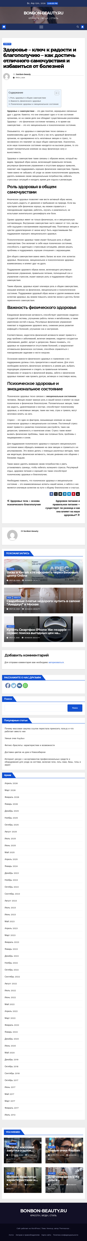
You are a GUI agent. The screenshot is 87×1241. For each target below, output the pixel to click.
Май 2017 (9, 1094)
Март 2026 (10, 790)
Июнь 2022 (10, 997)
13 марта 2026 (58, 1185)
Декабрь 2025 (12, 811)
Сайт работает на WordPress (29, 1228)
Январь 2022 (11, 1032)
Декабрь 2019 (11, 1059)
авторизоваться (56, 662)
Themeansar (64, 1228)
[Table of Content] (57, 93)
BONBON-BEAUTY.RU (43, 13)
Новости (7, 44)
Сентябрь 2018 (12, 1073)
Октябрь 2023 (12, 887)
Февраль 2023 (12, 942)
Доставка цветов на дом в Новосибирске (25, 752)
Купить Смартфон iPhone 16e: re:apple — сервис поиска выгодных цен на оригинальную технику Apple (38, 633)
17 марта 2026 (16, 1185)
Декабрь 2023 (12, 873)
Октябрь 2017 (11, 1080)
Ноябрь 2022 (11, 963)
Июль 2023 (10, 907)
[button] (78, 27)
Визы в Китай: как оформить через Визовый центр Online (42, 574)
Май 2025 (10, 852)
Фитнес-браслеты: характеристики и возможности (30, 745)
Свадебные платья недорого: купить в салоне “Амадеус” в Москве (43, 602)
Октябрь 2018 (11, 1066)
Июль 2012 (10, 1115)
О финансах (11, 1143)
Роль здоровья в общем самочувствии (28, 98)
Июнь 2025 (10, 845)
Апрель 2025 (11, 859)
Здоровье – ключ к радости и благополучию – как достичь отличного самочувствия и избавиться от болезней (39, 58)
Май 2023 (10, 921)
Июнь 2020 (10, 1046)
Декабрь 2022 (12, 956)
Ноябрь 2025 (11, 818)
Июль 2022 (10, 990)
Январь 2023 (11, 949)
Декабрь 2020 (12, 1039)
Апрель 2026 (11, 783)
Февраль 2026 (12, 797)
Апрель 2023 (11, 928)
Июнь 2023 (10, 914)
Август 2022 (11, 983)
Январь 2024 (11, 866)
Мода (9, 597)
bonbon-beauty (23, 74)
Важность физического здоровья (26, 101)
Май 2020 (10, 1052)
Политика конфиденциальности (65, 1235)
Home (11, 1235)
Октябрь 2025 (12, 825)
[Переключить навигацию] (41, 27)
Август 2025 (11, 831)
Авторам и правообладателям (27, 1235)
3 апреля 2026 (16, 1155)
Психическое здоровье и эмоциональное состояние (35, 104)
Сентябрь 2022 (12, 976)
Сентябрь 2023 (12, 894)
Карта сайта (46, 1235)
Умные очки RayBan (15, 738)
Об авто (52, 1147)
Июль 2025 (10, 838)
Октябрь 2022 (12, 970)
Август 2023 (11, 900)
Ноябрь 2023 (11, 880)
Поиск (8, 699)
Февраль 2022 (12, 1025)
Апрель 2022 (11, 1011)
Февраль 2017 (12, 1108)
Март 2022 (10, 1018)
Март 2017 (10, 1101)
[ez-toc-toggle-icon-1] (56, 93)
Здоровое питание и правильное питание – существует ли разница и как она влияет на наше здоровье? (62, 508)
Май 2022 (10, 1004)
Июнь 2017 (10, 1087)
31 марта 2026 (58, 1155)
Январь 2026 (11, 804)
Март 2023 (10, 935)
